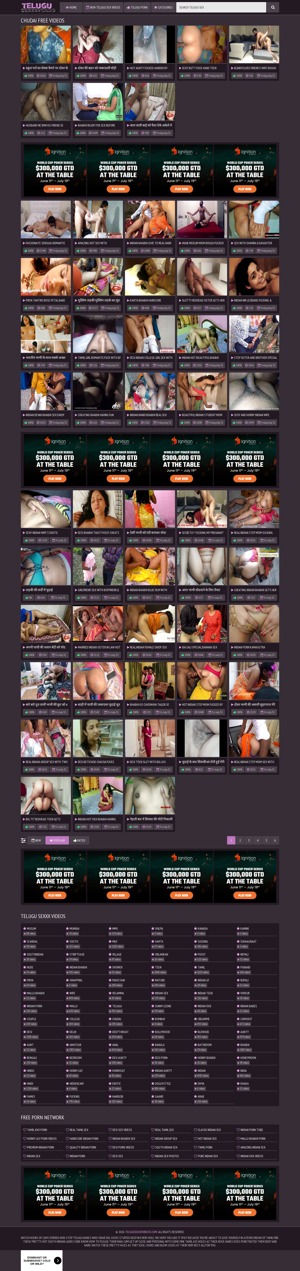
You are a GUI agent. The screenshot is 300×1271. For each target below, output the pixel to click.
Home (71, 7)
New (36, 840)
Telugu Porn (137, 7)
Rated (79, 840)
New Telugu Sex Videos (103, 7)
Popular (57, 840)
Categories (163, 7)
